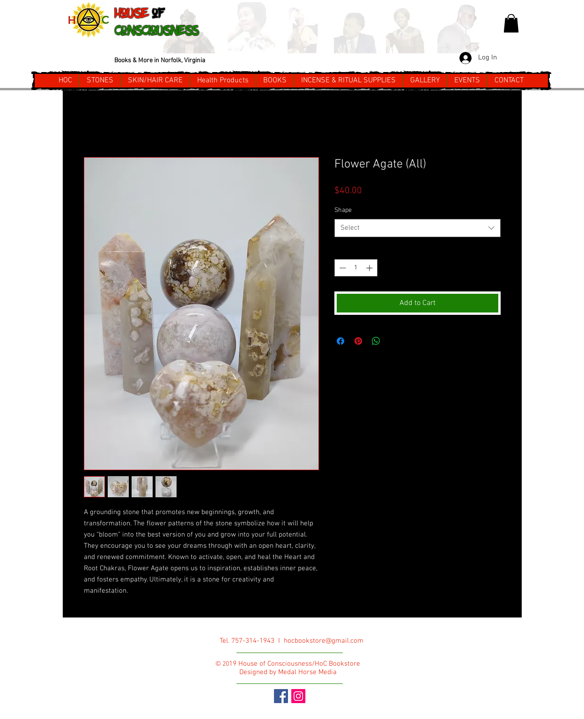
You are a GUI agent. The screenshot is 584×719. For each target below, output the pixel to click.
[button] (511, 23)
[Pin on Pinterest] (358, 341)
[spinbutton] (355, 268)
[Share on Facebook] (340, 341)
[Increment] (370, 268)
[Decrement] (341, 268)
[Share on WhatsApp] (376, 341)
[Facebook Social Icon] (281, 696)
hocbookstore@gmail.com (323, 641)
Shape (343, 210)
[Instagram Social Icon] (298, 696)
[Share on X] (393, 341)
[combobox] (417, 228)
